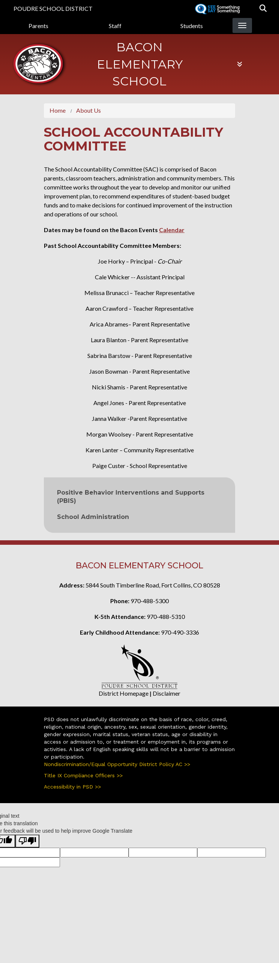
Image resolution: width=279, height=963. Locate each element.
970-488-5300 (149, 600)
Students (191, 25)
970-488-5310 (166, 616)
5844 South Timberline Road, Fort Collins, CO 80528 (153, 585)
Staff (115, 25)
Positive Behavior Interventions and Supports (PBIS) (130, 497)
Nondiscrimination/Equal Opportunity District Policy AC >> (117, 764)
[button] (263, 8)
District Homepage (123, 693)
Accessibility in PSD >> (72, 787)
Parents (38, 25)
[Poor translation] (27, 841)
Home (58, 110)
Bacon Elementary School (140, 64)
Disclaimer (166, 693)
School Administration (93, 516)
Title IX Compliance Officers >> (83, 775)
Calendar (171, 229)
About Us (88, 110)
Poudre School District (53, 8)
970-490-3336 (180, 632)
